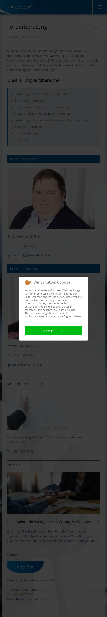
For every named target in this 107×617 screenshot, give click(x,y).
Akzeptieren (53, 331)
